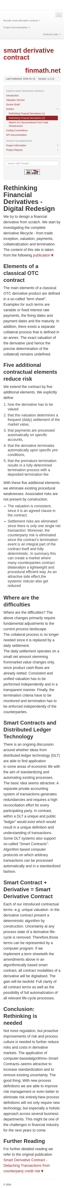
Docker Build (13, 104)
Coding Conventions (17, 130)
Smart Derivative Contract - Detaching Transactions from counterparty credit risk (26, 1165)
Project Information (32, 145)
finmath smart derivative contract (21, 20)
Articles (32, 109)
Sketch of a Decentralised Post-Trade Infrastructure (28, 124)
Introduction (12, 95)
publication (41, 255)
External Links (52, 34)
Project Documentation (16, 27)
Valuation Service (15, 100)
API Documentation (16, 135)
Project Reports (32, 150)
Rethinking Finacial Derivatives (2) (27, 118)
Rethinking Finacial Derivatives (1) (27, 113)
